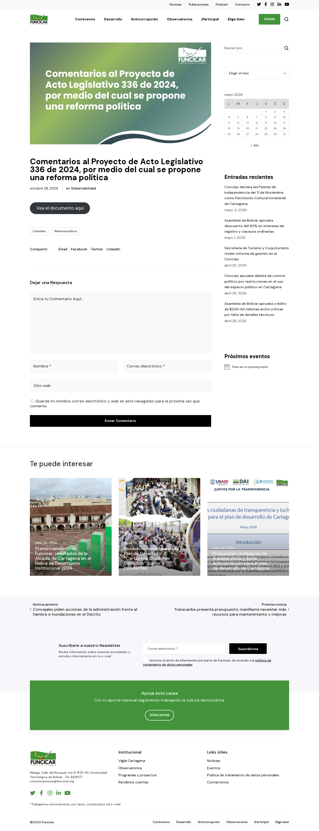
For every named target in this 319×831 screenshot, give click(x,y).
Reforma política (65, 231)
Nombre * (42, 366)
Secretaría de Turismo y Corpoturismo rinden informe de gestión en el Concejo (256, 253)
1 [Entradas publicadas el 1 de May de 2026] (265, 111)
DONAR (269, 19)
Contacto (242, 4)
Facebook (79, 249)
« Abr (255, 145)
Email (62, 249)
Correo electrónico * (146, 366)
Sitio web (42, 385)
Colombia (39, 231)
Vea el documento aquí (60, 208)
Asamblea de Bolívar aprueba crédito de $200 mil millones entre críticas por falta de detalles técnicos (255, 309)
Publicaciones (199, 4)
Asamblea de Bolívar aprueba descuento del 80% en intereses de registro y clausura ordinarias (254, 226)
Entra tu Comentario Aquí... (58, 298)
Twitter (97, 249)
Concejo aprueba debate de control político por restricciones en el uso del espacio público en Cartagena (254, 281)
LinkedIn (113, 249)
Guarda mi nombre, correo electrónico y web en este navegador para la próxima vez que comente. (115, 403)
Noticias (176, 4)
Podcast (222, 4)
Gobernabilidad (83, 188)
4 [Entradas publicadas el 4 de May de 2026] (229, 117)
